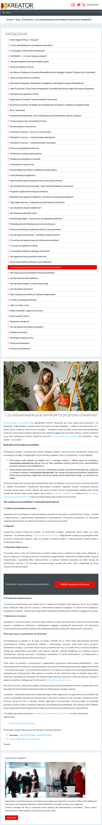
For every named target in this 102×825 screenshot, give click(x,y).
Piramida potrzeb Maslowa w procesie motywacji (32, 224)
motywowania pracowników (65, 436)
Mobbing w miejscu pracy (21, 337)
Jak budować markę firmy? (22, 164)
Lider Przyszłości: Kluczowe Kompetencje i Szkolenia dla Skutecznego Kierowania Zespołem (52, 88)
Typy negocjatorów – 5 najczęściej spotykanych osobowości (37, 202)
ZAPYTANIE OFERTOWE (73, 5)
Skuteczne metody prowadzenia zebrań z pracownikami (35, 229)
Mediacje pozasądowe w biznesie (25, 159)
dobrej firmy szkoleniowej (58, 680)
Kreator (10, 19)
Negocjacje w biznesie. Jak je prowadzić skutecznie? (33, 99)
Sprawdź (11, 818)
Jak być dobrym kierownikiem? (24, 278)
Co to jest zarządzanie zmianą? (24, 245)
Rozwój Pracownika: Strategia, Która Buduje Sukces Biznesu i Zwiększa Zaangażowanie (49, 104)
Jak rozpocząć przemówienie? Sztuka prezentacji (32, 272)
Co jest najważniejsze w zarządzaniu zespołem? (31, 45)
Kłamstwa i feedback (19, 321)
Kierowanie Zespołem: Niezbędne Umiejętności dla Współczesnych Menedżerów (47, 83)
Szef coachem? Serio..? (20, 316)
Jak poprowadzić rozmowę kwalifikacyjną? (29, 61)
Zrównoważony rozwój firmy (23, 126)
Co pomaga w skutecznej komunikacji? (27, 50)
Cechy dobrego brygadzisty (22, 175)
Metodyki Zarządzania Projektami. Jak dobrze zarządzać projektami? (41, 197)
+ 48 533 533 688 (26, 735)
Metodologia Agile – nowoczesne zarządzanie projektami (36, 218)
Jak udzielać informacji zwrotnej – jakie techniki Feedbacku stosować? (41, 186)
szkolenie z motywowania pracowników (51, 713)
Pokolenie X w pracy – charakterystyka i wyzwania (33, 142)
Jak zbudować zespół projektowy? (25, 207)
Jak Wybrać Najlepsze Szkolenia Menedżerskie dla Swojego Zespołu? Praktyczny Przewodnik (52, 72)
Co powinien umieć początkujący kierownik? (30, 251)
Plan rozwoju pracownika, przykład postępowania (32, 294)
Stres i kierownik (17, 110)
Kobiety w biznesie (18, 332)
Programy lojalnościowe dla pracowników (29, 191)
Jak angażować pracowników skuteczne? (28, 256)
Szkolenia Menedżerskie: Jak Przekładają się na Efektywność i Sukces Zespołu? (46, 115)
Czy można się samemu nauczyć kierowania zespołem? (34, 240)
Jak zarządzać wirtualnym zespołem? (27, 327)
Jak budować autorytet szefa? (23, 213)
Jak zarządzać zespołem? (21, 289)
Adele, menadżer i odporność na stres (26, 310)
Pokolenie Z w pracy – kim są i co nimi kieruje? (30, 132)
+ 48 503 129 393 (43, 735)
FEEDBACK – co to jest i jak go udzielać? (28, 56)
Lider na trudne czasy (19, 305)
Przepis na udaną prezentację (23, 299)
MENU (7, 13)
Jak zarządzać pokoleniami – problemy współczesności (35, 234)
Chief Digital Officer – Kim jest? (24, 39)
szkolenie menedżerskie (63, 493)
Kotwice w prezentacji (20, 348)
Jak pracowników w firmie (22, 67)
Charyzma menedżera (19, 343)
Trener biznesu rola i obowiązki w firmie (28, 121)
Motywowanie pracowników (17, 422)
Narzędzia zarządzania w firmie (24, 94)
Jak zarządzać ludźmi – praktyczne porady (29, 283)
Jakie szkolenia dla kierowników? (25, 77)
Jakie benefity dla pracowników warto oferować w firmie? (36, 180)
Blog (18, 19)
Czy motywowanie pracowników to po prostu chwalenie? (35, 267)
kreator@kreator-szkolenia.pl (24, 739)
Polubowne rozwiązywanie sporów (26, 153)
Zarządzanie (27, 19)
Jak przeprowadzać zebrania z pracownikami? (31, 262)
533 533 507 (92, 4)
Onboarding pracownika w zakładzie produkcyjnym (33, 169)
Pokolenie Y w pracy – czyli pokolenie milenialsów (32, 137)
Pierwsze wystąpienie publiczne (24, 148)
